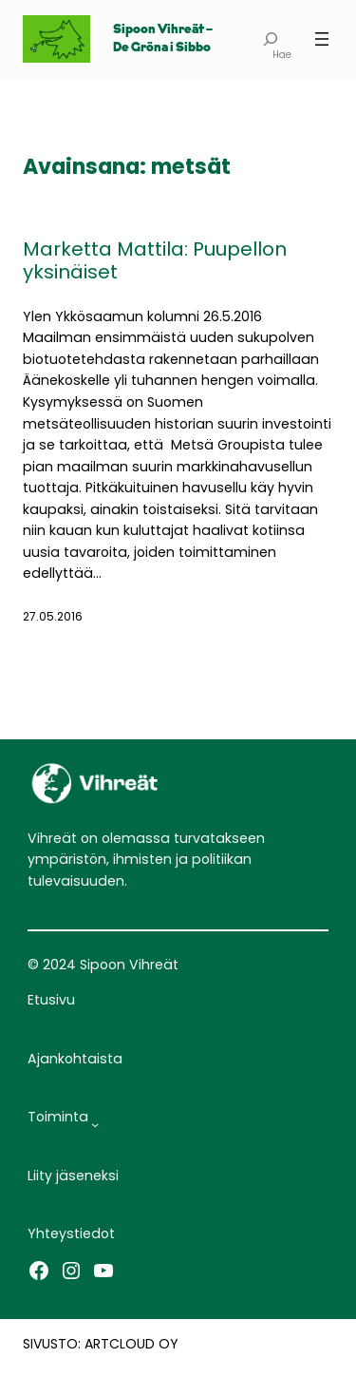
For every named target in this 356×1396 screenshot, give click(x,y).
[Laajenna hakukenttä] (270, 39)
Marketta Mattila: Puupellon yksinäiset (155, 260)
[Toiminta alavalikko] (95, 1124)
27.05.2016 (53, 616)
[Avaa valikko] (321, 39)
